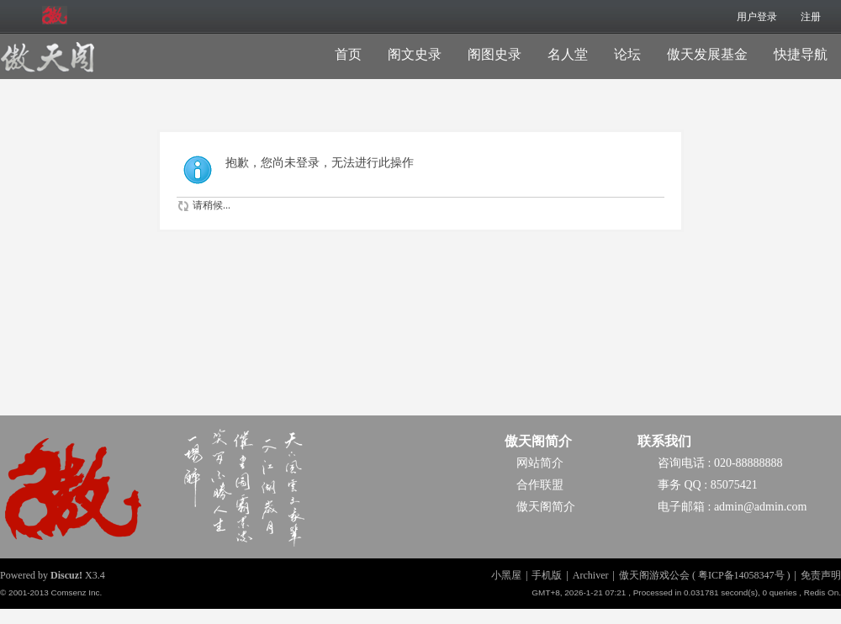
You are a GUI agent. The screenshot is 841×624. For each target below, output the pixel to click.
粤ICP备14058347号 (741, 575)
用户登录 (757, 17)
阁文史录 (415, 54)
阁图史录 (494, 54)
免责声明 (821, 575)
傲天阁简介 (538, 441)
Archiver (591, 575)
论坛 (627, 54)
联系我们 (664, 441)
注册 (811, 17)
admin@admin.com (760, 506)
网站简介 (539, 463)
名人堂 (567, 54)
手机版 (547, 575)
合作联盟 (539, 485)
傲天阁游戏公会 (654, 575)
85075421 (734, 485)
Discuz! (66, 575)
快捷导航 (801, 54)
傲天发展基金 (707, 54)
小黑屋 (506, 575)
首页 (348, 54)
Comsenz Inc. (76, 592)
